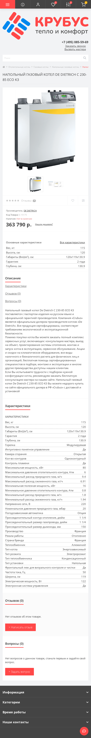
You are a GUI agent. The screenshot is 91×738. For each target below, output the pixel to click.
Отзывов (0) (13, 293)
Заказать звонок (75, 46)
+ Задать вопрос (19, 672)
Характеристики (15, 286)
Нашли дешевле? (44, 224)
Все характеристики (72, 242)
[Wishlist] (72, 200)
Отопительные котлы (19, 66)
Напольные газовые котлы (65, 66)
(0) (34, 200)
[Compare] (83, 200)
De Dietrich (30, 210)
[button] (37, 4)
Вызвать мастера (75, 49)
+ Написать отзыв (20, 627)
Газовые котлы (41, 66)
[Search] (84, 58)
